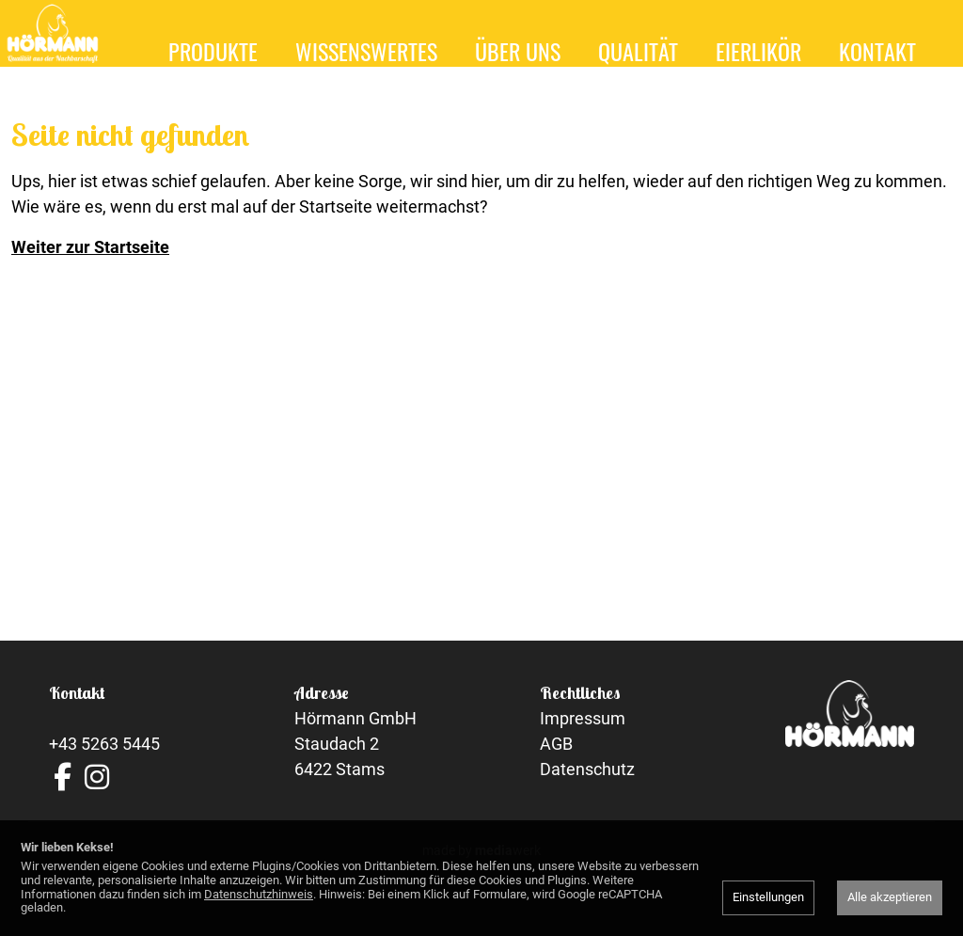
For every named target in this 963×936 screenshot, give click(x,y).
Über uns (517, 51)
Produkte (213, 51)
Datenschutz (587, 796)
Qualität (638, 51)
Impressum (582, 745)
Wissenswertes (366, 51)
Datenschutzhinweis (258, 894)
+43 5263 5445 (104, 771)
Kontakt (877, 51)
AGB (556, 771)
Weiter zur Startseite (90, 274)
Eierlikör (758, 51)
